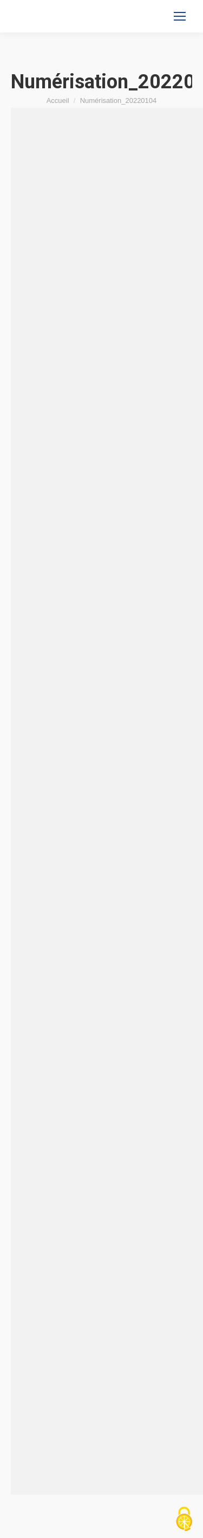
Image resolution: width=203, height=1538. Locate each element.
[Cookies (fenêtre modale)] (184, 1519)
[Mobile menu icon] (179, 16)
